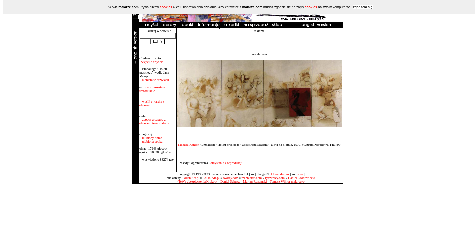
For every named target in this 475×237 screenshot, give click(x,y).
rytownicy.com (275, 178)
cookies (166, 7)
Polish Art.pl (190, 178)
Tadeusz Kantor (188, 144)
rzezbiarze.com (252, 178)
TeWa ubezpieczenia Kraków (197, 181)
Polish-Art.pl (211, 178)
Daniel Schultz (230, 181)
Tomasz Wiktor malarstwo (287, 181)
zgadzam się (363, 7)
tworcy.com (230, 178)
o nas (300, 174)
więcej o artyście (152, 62)
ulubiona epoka (152, 141)
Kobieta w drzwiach (155, 80)
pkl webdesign (279, 174)
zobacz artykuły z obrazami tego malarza (154, 121)
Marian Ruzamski (255, 181)
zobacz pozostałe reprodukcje (152, 88)
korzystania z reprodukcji (225, 163)
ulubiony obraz (152, 138)
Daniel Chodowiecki (301, 178)
